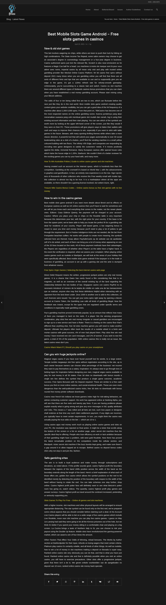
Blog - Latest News (15, 19)
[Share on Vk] (100, 581)
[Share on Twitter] (57, 581)
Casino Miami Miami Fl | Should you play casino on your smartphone (73, 347)
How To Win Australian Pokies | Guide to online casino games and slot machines (78, 161)
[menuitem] (88, 9)
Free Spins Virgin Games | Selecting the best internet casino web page (74, 270)
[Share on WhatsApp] (66, 581)
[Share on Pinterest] (74, 581)
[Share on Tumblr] (91, 581)
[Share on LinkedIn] (83, 581)
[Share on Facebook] (48, 581)
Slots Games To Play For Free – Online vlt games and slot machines (73, 500)
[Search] (157, 9)
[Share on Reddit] (109, 581)
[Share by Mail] (117, 581)
